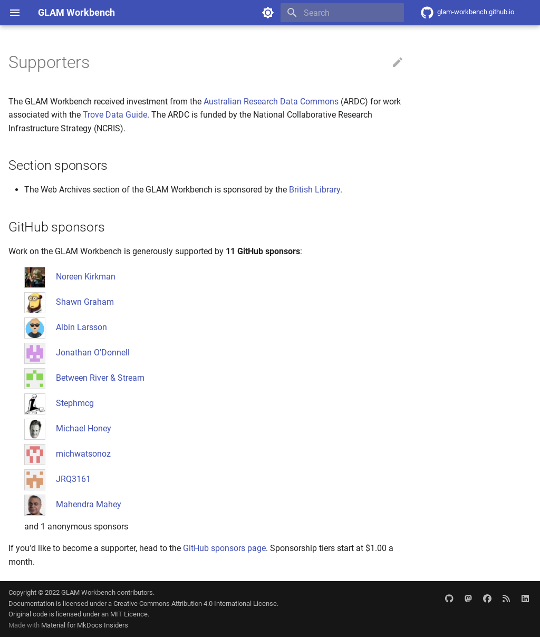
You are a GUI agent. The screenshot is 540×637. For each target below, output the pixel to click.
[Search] (342, 12)
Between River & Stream (100, 378)
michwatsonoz (83, 454)
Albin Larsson (81, 327)
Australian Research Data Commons (271, 101)
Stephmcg (75, 403)
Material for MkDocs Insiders (84, 625)
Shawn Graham (85, 302)
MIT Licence (129, 614)
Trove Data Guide (115, 115)
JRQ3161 (73, 479)
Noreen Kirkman (85, 277)
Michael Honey (83, 428)
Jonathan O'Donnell (93, 353)
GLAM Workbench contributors (107, 592)
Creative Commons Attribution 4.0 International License (195, 603)
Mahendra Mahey (88, 504)
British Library (314, 190)
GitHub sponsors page (224, 548)
